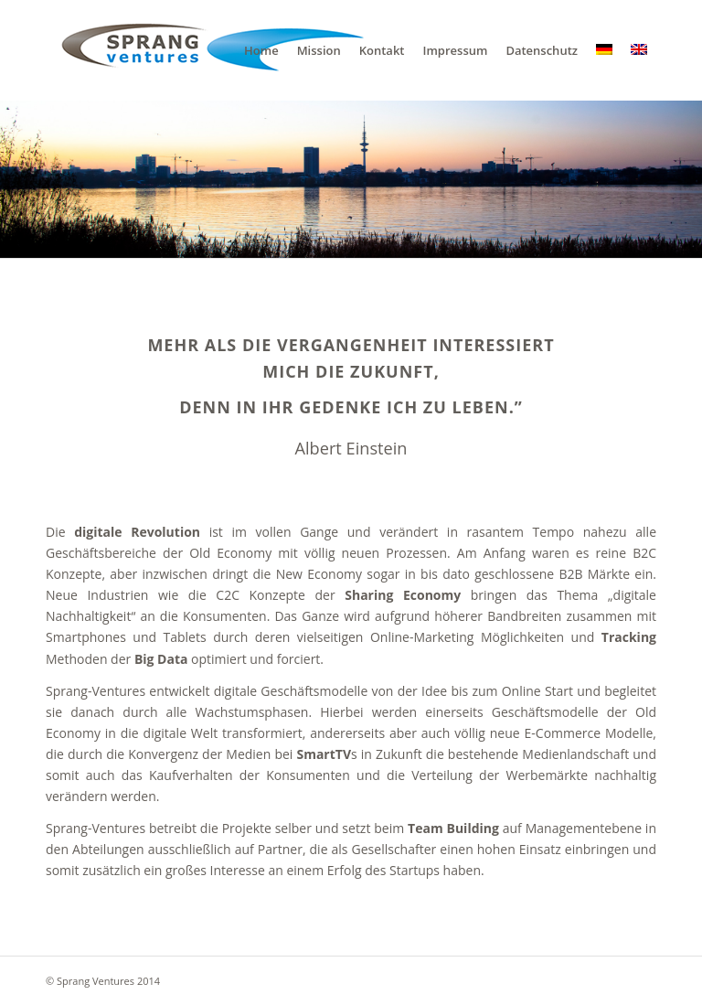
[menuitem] (261, 50)
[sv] (206, 50)
